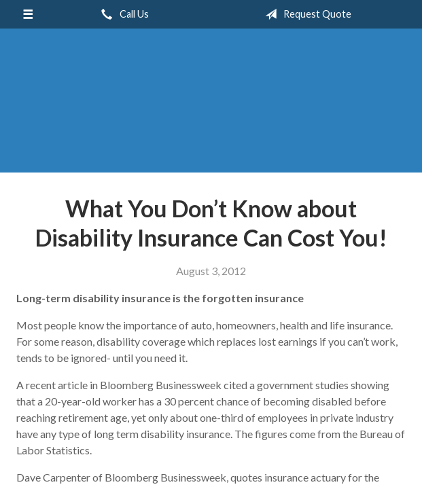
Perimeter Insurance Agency (211, 106)
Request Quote (305, 14)
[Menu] (27, 14)
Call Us (122, 14)
